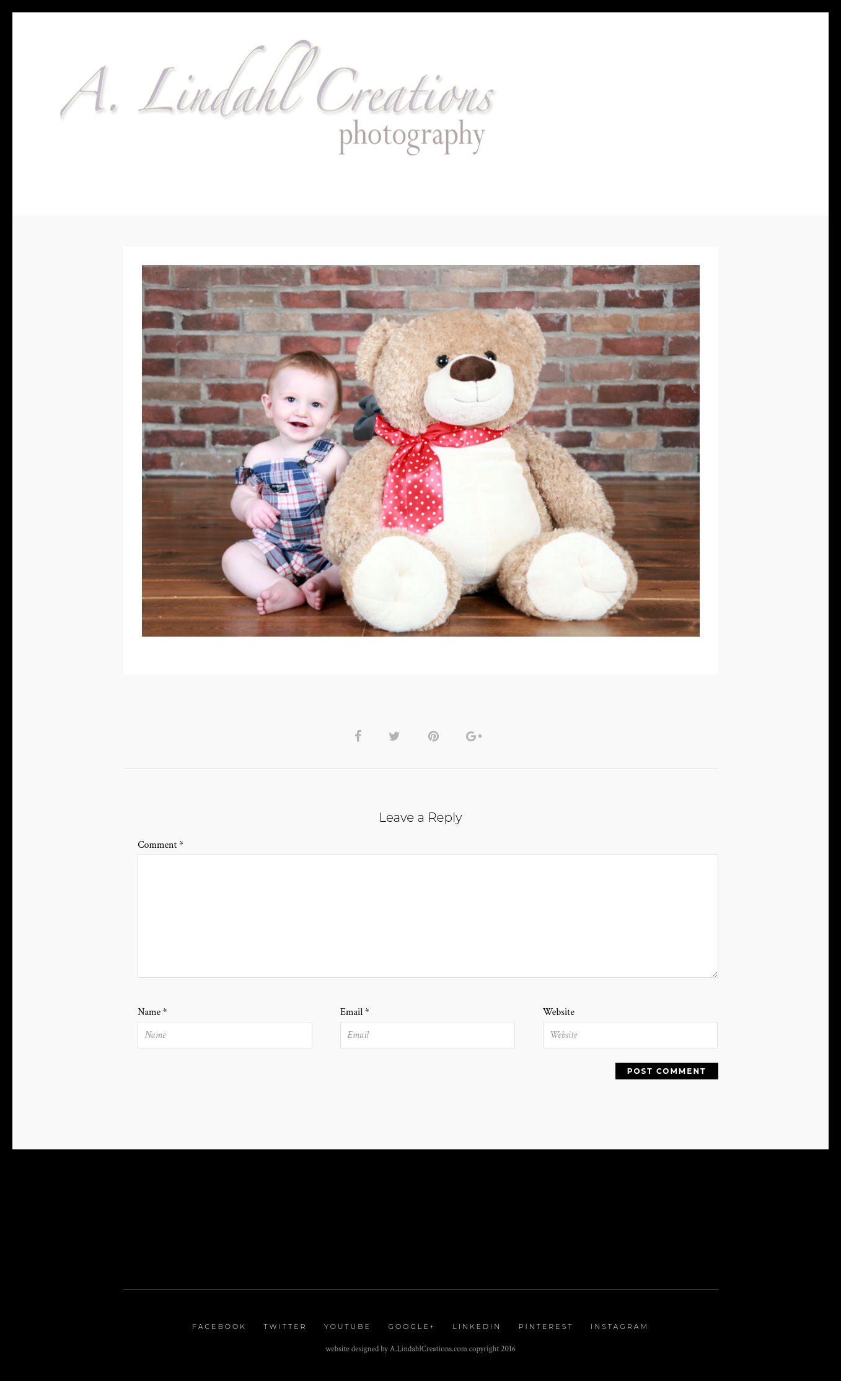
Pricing (751, 155)
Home (542, 155)
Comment (160, 845)
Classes (467, 183)
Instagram (620, 1326)
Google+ (411, 1326)
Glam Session (679, 155)
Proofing (342, 183)
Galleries (600, 155)
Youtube (347, 1326)
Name (152, 1012)
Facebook (219, 1326)
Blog (520, 183)
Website (559, 1012)
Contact (276, 183)
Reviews (406, 183)
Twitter (285, 1326)
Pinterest (546, 1326)
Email (354, 1012)
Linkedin (476, 1326)
